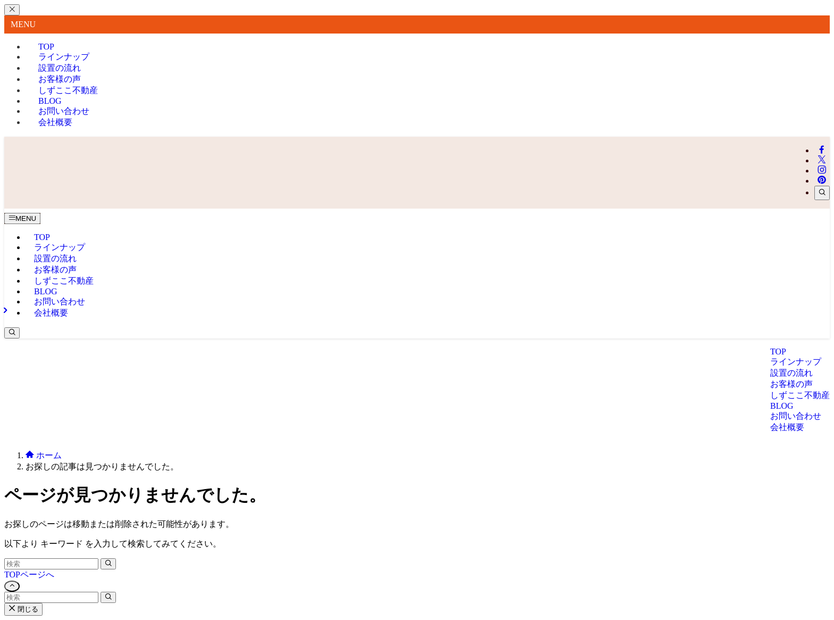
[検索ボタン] (12, 332)
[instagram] (821, 170)
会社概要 (55, 122)
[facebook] (821, 150)
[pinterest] (821, 180)
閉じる (23, 609)
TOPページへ (29, 574)
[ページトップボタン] (12, 586)
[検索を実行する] (108, 563)
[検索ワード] (51, 563)
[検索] (822, 193)
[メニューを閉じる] (12, 9)
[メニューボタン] (22, 218)
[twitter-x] (821, 160)
